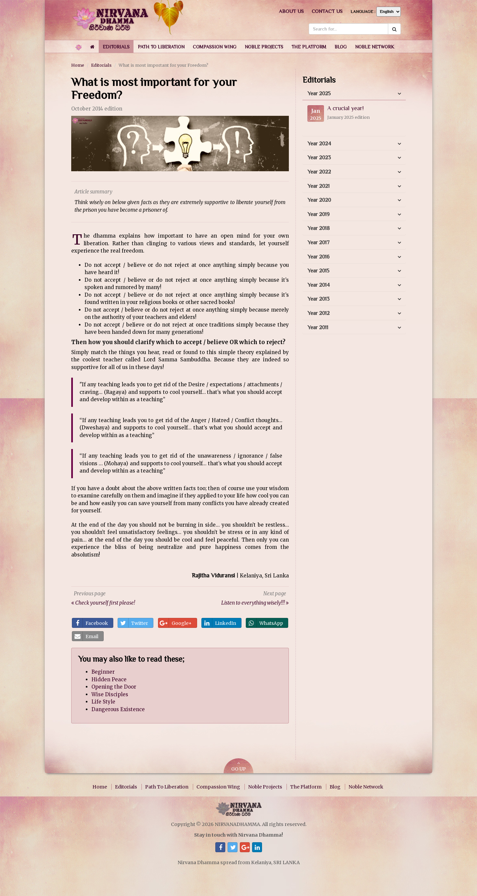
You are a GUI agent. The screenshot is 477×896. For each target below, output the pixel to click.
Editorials (101, 65)
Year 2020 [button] (319, 200)
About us (291, 11)
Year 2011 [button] (317, 328)
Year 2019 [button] (318, 214)
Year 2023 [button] (319, 158)
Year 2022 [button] (319, 172)
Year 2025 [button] (319, 94)
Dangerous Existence (118, 709)
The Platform (306, 787)
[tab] (354, 94)
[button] (116, 46)
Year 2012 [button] (318, 313)
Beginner (103, 672)
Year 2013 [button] (318, 299)
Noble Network (365, 787)
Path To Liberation (166, 787)
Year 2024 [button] (319, 144)
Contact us (327, 11)
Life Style (103, 702)
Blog (335, 787)
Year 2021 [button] (318, 186)
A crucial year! (345, 108)
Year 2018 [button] (318, 228)
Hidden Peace (109, 679)
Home (77, 65)
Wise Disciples (109, 694)
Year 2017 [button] (318, 243)
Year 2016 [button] (318, 257)
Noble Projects (265, 787)
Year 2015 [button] (318, 271)
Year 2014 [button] (318, 285)
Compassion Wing (218, 787)
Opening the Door (113, 687)
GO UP (238, 766)
